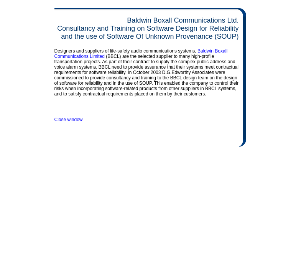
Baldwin (206, 51)
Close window (68, 119)
